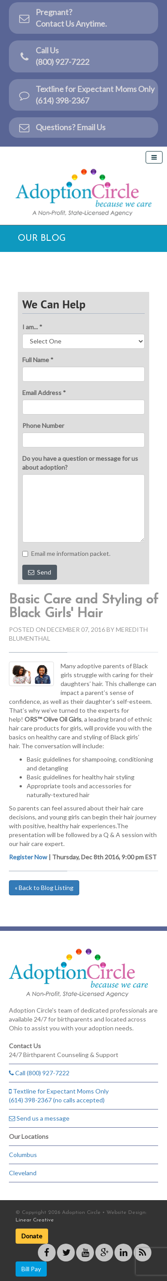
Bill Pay (31, 1269)
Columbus (23, 1154)
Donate (31, 1236)
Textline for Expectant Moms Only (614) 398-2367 (86, 94)
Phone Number (43, 425)
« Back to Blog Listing (44, 887)
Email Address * (44, 392)
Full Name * (37, 359)
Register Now (28, 857)
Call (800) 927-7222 (39, 1073)
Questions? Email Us (62, 127)
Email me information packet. (66, 553)
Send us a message (39, 1118)
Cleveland (23, 1173)
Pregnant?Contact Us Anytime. (62, 17)
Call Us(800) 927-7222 (53, 56)
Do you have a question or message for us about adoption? (80, 463)
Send (39, 572)
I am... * (32, 327)
